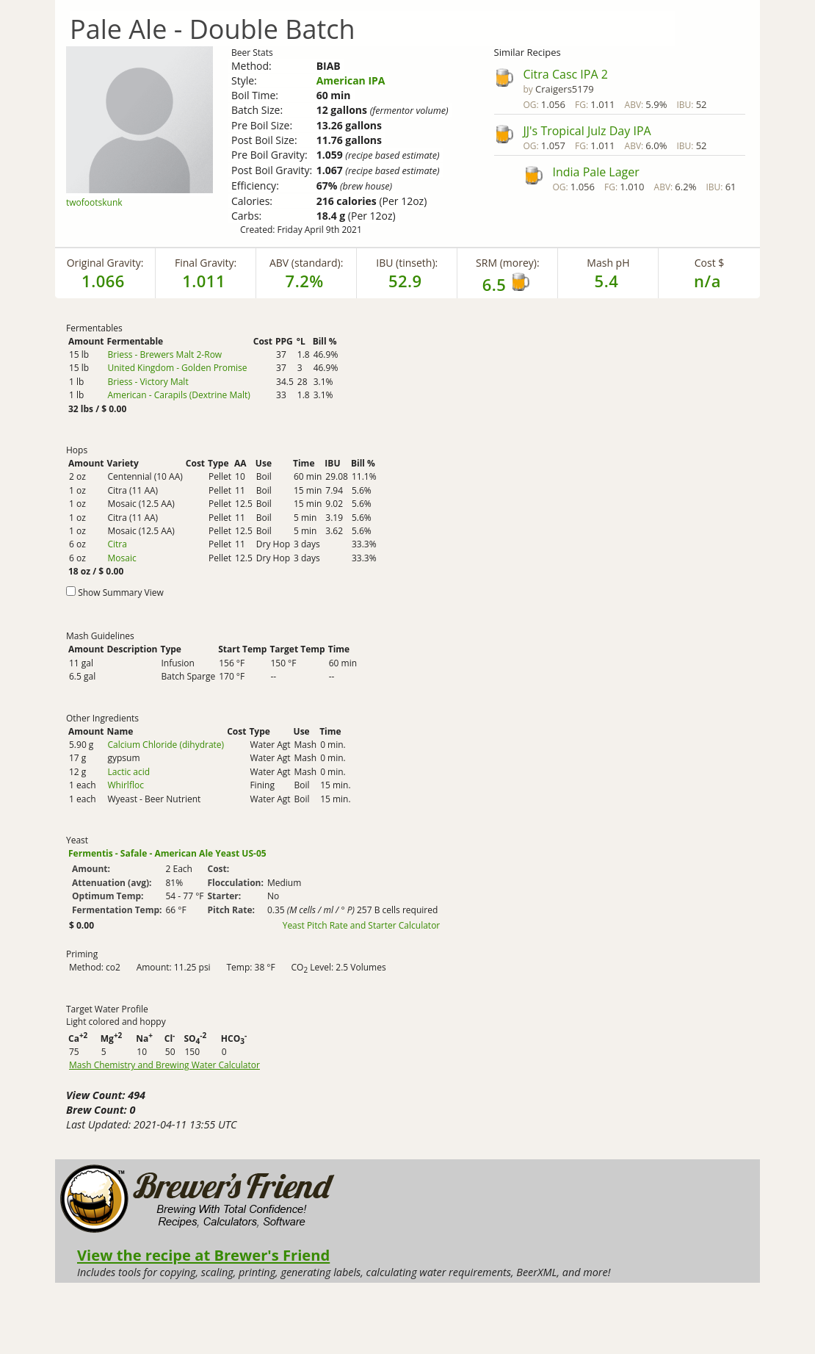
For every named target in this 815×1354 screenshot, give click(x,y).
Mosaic (121, 558)
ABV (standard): (306, 263)
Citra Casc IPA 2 (566, 74)
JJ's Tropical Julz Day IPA (587, 131)
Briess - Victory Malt (147, 381)
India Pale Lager (596, 172)
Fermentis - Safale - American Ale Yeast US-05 (167, 853)
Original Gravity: (105, 263)
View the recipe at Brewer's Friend (203, 1255)
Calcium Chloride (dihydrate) (165, 744)
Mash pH (608, 263)
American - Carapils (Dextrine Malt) (178, 395)
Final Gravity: (205, 263)
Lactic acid (128, 772)
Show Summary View (121, 592)
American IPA (350, 80)
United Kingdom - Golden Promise (177, 367)
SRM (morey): (507, 263)
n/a (707, 281)
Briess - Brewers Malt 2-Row (164, 354)
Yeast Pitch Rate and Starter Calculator (362, 926)
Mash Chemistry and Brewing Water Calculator (164, 1065)
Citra (116, 544)
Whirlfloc (125, 785)
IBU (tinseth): (407, 263)
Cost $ (710, 263)
